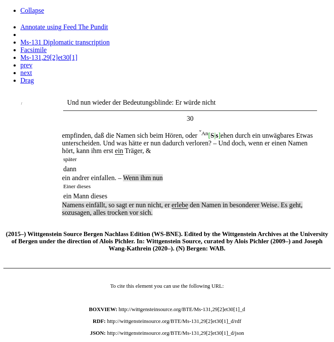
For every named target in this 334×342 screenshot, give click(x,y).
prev (26, 65)
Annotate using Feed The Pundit (64, 27)
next (26, 72)
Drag (27, 80)
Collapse (32, 10)
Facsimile (33, 49)
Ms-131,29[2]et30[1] (49, 57)
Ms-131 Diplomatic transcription (65, 42)
